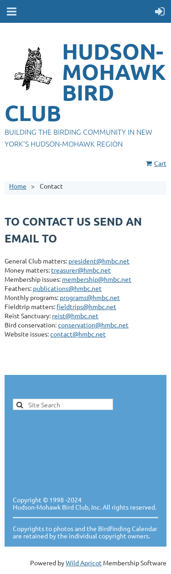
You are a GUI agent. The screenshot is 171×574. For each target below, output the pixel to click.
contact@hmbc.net (78, 334)
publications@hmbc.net (67, 288)
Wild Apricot (84, 562)
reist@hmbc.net (75, 315)
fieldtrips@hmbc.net (86, 306)
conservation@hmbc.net (93, 325)
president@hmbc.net (99, 261)
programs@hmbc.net (90, 297)
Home (17, 186)
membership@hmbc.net (96, 279)
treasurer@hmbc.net (81, 270)
